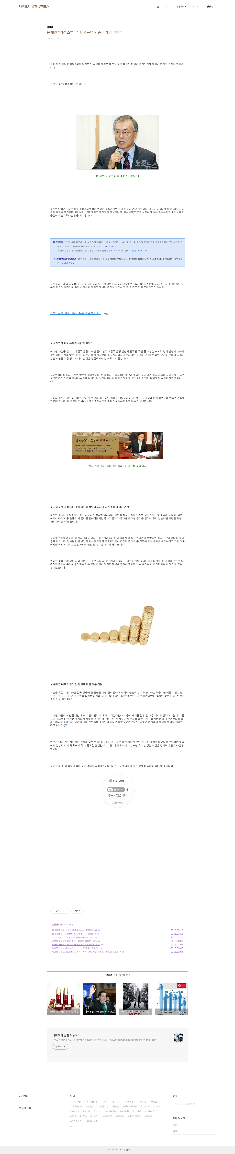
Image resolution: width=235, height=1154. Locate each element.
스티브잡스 (111, 1111)
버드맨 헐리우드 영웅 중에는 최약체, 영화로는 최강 (74, 941)
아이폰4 (137, 1111)
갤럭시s (120, 1116)
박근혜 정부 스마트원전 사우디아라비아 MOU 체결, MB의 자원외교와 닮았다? (86, 952)
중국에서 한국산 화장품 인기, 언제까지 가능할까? (74, 934)
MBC (105, 1101)
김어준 (90, 1106)
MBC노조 (92, 1121)
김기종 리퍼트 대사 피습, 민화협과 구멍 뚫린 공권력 (75, 948)
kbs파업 (95, 1116)
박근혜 (87, 1111)
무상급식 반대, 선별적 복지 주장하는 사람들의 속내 (74, 930)
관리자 (128, 1150)
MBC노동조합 (130, 1106)
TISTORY (118, 1150)
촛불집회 (75, 1111)
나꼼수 (84, 1116)
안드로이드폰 (77, 1121)
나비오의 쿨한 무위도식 (34, 7)
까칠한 (55, 924)
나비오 (157, 1106)
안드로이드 (118, 1101)
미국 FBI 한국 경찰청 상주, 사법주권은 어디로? (73, 937)
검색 (213, 1104)
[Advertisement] (117, 871)
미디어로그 (181, 6)
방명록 (210, 6)
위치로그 (196, 6)
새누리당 (108, 1116)
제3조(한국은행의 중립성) (64, 258)
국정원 (154, 1101)
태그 (167, 6)
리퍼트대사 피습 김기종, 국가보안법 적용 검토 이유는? (76, 944)
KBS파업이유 (92, 1101)
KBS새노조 (77, 1106)
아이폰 (130, 1101)
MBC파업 (76, 1101)
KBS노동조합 (135, 1116)
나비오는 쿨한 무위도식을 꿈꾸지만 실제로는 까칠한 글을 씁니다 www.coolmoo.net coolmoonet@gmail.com (104, 1040)
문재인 (116, 1106)
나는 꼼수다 (103, 1106)
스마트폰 (125, 1111)
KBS (74, 1116)
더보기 (72, 1126)
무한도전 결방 (152, 1111)
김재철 (149, 1116)
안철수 (98, 1111)
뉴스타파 (146, 1106)
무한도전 (142, 1101)
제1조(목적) (58, 242)
